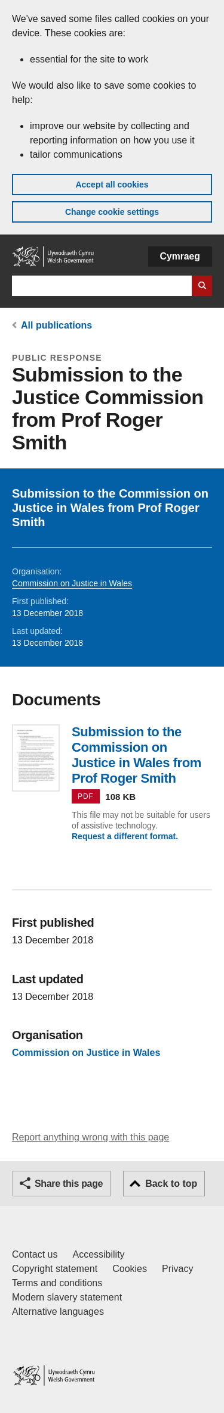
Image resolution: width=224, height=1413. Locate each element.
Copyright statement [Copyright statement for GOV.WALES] (54, 1269)
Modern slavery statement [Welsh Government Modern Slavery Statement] (67, 1297)
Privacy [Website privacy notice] (177, 1269)
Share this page (69, 1183)
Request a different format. (125, 836)
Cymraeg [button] (180, 256)
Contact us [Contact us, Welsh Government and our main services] (34, 1254)
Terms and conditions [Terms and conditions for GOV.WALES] (57, 1283)
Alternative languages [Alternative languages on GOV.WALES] (58, 1311)
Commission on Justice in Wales (72, 583)
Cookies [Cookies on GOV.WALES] (129, 1269)
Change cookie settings (112, 212)
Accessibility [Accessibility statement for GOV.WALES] (98, 1254)
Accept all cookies (111, 184)
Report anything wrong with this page (90, 1137)
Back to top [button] (171, 1183)
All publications (56, 325)
